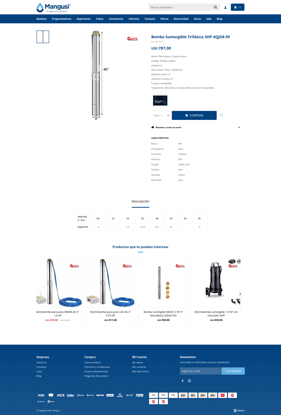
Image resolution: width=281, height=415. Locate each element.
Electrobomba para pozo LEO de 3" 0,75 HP (110, 313)
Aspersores (84, 18)
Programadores (61, 18)
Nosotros (42, 362)
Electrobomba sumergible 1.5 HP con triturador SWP (216, 313)
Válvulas (134, 18)
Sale (208, 18)
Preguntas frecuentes (96, 375)
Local (39, 371)
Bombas (42, 18)
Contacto (41, 367)
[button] (240, 294)
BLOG (219, 18)
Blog (39, 375)
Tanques (149, 18)
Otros (197, 18)
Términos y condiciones (97, 367)
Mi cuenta (137, 362)
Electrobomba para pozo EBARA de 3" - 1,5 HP (57, 313)
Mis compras (139, 367)
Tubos (99, 18)
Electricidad (181, 18)
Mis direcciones (140, 371)
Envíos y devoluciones (96, 371)
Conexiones (116, 18)
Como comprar (92, 362)
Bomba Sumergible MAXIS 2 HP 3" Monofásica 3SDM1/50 (163, 313)
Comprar (196, 115)
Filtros (164, 18)
